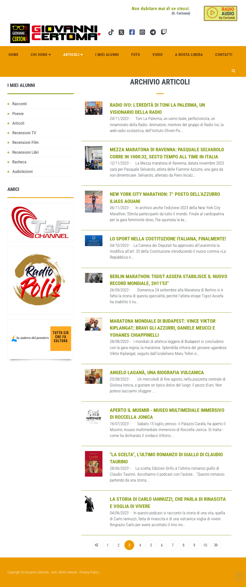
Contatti (223, 54)
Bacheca (19, 161)
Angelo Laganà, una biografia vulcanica (157, 372)
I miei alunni (107, 54)
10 (205, 545)
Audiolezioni (22, 171)
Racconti (19, 103)
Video (157, 54)
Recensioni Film (25, 142)
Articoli (73, 54)
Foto (135, 54)
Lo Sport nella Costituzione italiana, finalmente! (168, 239)
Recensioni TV (24, 132)
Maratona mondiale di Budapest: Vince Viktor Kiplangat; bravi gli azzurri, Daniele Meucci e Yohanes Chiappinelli (162, 328)
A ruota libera (189, 54)
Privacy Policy (89, 572)
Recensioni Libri (25, 152)
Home (13, 54)
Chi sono (41, 54)
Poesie (18, 113)
